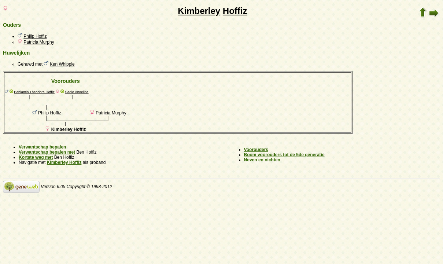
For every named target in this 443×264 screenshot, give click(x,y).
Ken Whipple (62, 64)
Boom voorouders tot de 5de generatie (284, 154)
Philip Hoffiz (35, 36)
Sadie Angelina (77, 92)
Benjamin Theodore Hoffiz (34, 92)
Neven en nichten (262, 159)
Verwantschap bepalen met (47, 152)
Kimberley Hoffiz (64, 162)
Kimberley (199, 11)
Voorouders (256, 149)
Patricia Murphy (38, 42)
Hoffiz (235, 11)
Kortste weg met (36, 157)
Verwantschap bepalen (42, 147)
